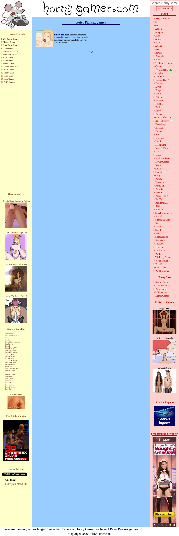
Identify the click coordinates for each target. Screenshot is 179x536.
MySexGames (162, 162)
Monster (159, 155)
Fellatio (159, 104)
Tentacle (159, 247)
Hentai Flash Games (12, 352)
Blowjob (159, 56)
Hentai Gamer (9, 63)
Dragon (158, 83)
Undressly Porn (10, 362)
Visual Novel (161, 260)
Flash (157, 107)
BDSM (158, 52)
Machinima (160, 145)
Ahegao (159, 32)
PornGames (160, 185)
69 (156, 25)
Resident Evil (161, 203)
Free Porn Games (11, 336)
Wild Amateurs (162, 292)
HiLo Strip (8, 76)
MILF (158, 151)
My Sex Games (9, 42)
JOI (157, 134)
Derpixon (159, 76)
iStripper (159, 131)
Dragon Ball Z (162, 80)
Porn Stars (8, 389)
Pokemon (159, 182)
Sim (157, 223)
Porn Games (8, 48)
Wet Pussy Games (10, 39)
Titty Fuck (160, 250)
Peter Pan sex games (124, 529)
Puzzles (159, 192)
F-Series (159, 97)
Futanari (159, 114)
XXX (7, 373)
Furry (158, 110)
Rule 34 (159, 209)
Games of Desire (163, 117)
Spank (158, 230)
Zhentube (8, 366)
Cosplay (159, 73)
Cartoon (159, 66)
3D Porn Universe (11, 360)
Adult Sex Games (10, 54)
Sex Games (9, 340)
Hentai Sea (9, 377)
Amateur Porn (10, 370)
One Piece (160, 172)
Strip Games (9, 354)
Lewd (158, 141)
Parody (158, 179)
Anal (157, 42)
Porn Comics (9, 385)
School (158, 216)
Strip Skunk (9, 73)
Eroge (158, 90)
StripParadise (161, 237)
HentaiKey (160, 124)
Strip (157, 233)
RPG (157, 206)
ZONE (158, 264)
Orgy (157, 175)
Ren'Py (158, 199)
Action (158, 29)
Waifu (158, 254)
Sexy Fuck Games (10, 45)
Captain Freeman (163, 63)
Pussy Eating (161, 196)
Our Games (160, 267)
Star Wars (159, 240)
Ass (157, 49)
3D (156, 22)
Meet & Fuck (161, 148)
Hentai (7, 338)
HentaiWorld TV (11, 348)
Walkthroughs (162, 271)
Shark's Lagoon (162, 220)
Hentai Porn (9, 334)
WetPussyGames (163, 257)
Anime (158, 39)
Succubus (159, 243)
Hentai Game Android (12, 342)
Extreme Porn (10, 364)
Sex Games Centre (10, 51)
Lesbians (159, 138)
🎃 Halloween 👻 (164, 121)
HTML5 (159, 127)
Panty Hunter (62, 34)
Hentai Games (10, 356)
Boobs (158, 59)
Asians (158, 46)
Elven (158, 87)
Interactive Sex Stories (13, 368)
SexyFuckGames (163, 213)
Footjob (159, 100)
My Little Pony (162, 158)
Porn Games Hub (11, 66)
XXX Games (8, 57)
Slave (158, 226)
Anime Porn (9, 383)
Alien (158, 35)
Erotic (158, 93)
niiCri (158, 168)
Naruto (158, 165)
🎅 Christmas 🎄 (163, 70)
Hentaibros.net (10, 387)
